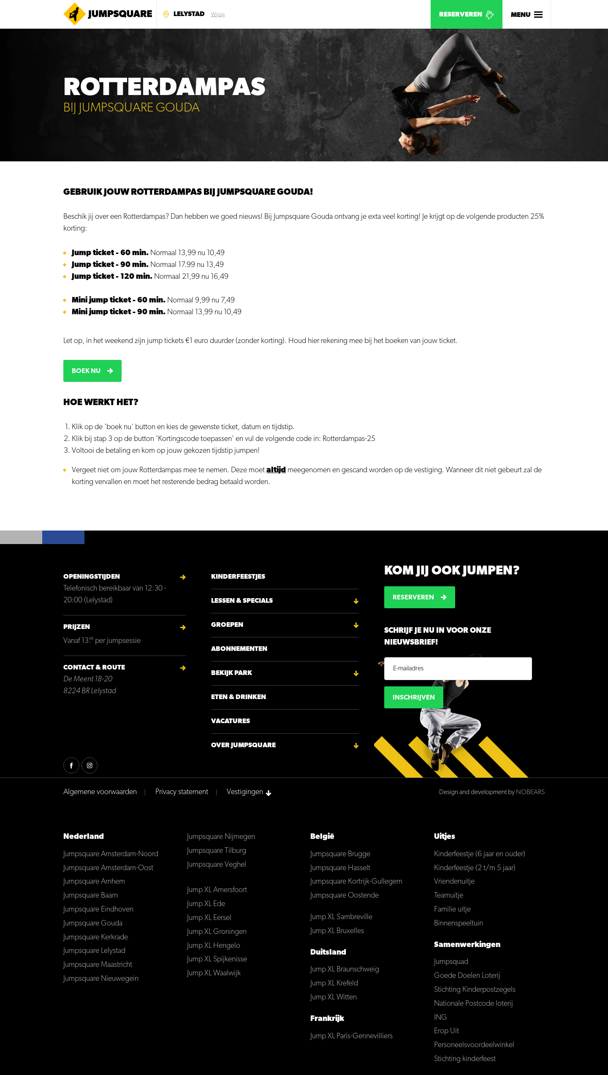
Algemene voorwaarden (100, 792)
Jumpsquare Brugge (340, 854)
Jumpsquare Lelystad (94, 951)
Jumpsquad (451, 962)
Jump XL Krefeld (334, 984)
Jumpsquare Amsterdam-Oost (108, 868)
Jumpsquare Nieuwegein (100, 979)
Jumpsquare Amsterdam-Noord (110, 854)
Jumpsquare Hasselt (340, 868)
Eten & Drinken (238, 697)
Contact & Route (94, 667)
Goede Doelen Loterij (467, 976)
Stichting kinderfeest (465, 1059)
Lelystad (189, 14)
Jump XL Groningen (217, 932)
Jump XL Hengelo (213, 946)
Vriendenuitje (454, 882)
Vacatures (230, 721)
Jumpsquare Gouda (92, 924)
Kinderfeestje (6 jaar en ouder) (479, 854)
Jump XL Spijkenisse (217, 959)
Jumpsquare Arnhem (94, 882)
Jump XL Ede (206, 904)
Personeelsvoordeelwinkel (474, 1045)
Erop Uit (446, 1031)
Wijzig (218, 14)
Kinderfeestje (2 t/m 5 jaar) (475, 868)
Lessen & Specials (242, 601)
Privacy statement (181, 792)
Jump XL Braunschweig (344, 970)
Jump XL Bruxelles (337, 931)
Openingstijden (91, 577)
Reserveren (460, 14)
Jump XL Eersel (209, 918)
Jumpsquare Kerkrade (95, 937)
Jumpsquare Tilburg (216, 851)
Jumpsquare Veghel (216, 865)
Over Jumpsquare (243, 745)
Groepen (227, 625)
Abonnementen (239, 649)
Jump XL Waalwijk (214, 973)
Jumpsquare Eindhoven (98, 910)
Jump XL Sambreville (341, 917)
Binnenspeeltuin (458, 924)
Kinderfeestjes (238, 577)
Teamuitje (448, 896)
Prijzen (76, 627)
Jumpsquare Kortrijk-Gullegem (356, 882)
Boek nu (86, 371)
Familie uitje (452, 910)
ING (440, 1018)
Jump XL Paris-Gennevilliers (351, 1036)
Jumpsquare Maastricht (97, 965)
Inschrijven (414, 697)
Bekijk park (231, 673)
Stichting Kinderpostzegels (475, 990)
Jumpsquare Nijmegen (221, 837)
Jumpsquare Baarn (90, 896)
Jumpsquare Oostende (344, 896)
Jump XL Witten (333, 997)
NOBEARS (530, 792)
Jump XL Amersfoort (217, 890)
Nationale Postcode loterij (473, 1004)
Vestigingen (245, 792)
